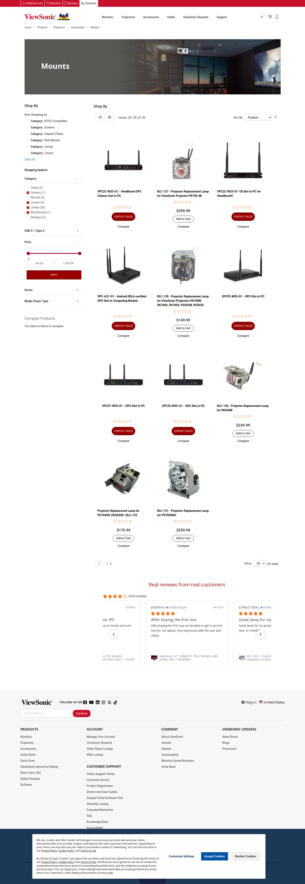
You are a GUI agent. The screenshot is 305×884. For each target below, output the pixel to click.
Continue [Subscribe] (82, 713)
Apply (53, 275)
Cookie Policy (66, 850)
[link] (187, 658)
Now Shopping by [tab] (36, 114)
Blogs (226, 743)
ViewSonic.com (34, 3)
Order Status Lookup (100, 749)
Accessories (151, 17)
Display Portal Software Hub (105, 798)
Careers (166, 749)
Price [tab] (28, 242)
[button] (123, 226)
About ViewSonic (172, 737)
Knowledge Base (97, 822)
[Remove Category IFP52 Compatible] (28, 121)
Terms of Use (88, 850)
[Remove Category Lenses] (28, 153)
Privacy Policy (49, 850)
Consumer (90, 3)
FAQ (89, 816)
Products (42, 27)
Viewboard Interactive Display (39, 767)
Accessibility (95, 828)
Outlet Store (28, 755)
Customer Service (98, 780)
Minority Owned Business (177, 761)
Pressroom (229, 749)
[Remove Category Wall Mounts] (28, 140)
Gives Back (168, 767)
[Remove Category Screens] (28, 127)
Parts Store (27, 761)
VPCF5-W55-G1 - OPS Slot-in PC (243, 296)
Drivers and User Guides (102, 792)
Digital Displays (30, 779)
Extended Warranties (100, 810)
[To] (68, 263)
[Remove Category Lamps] (28, 147)
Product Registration (100, 786)
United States (272, 702)
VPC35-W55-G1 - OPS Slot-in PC (183, 406)
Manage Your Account (101, 737)
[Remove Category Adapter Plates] (28, 134)
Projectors (128, 17)
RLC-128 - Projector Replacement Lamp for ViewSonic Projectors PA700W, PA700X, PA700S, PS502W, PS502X (183, 301)
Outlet (171, 17)
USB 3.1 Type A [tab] (34, 231)
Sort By (238, 117)
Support (222, 17)
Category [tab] (30, 179)
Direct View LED (30, 773)
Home (28, 27)
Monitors (107, 17)
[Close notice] (260, 856)
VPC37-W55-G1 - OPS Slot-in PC (123, 406)
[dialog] (152, 856)
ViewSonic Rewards (195, 17)
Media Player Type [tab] (36, 301)
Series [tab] (29, 290)
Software (26, 785)
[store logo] (47, 17)
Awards (166, 743)
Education (55, 3)
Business (73, 3)
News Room (230, 737)
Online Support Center (101, 774)
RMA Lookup (95, 755)
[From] (40, 263)
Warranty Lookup (97, 804)
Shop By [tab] (100, 106)
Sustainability (169, 755)
